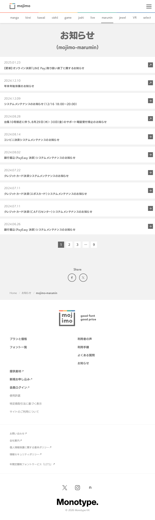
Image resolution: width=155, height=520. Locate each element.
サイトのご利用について (24, 412)
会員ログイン (18, 387)
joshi (81, 17)
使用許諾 (15, 396)
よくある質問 (86, 355)
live (92, 17)
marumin (107, 17)
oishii (55, 17)
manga (14, 17)
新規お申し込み (20, 379)
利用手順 (83, 347)
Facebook (72, 277)
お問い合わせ (17, 433)
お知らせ (26, 293)
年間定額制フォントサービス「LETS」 (31, 464)
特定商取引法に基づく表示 (26, 404)
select (147, 17)
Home (13, 293)
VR (135, 17)
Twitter (83, 277)
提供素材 (15, 371)
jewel (122, 17)
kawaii (41, 17)
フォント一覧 (18, 347)
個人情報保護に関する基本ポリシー (29, 447)
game (68, 17)
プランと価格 (18, 339)
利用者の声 (85, 339)
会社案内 (15, 440)
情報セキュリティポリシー (24, 454)
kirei (28, 17)
